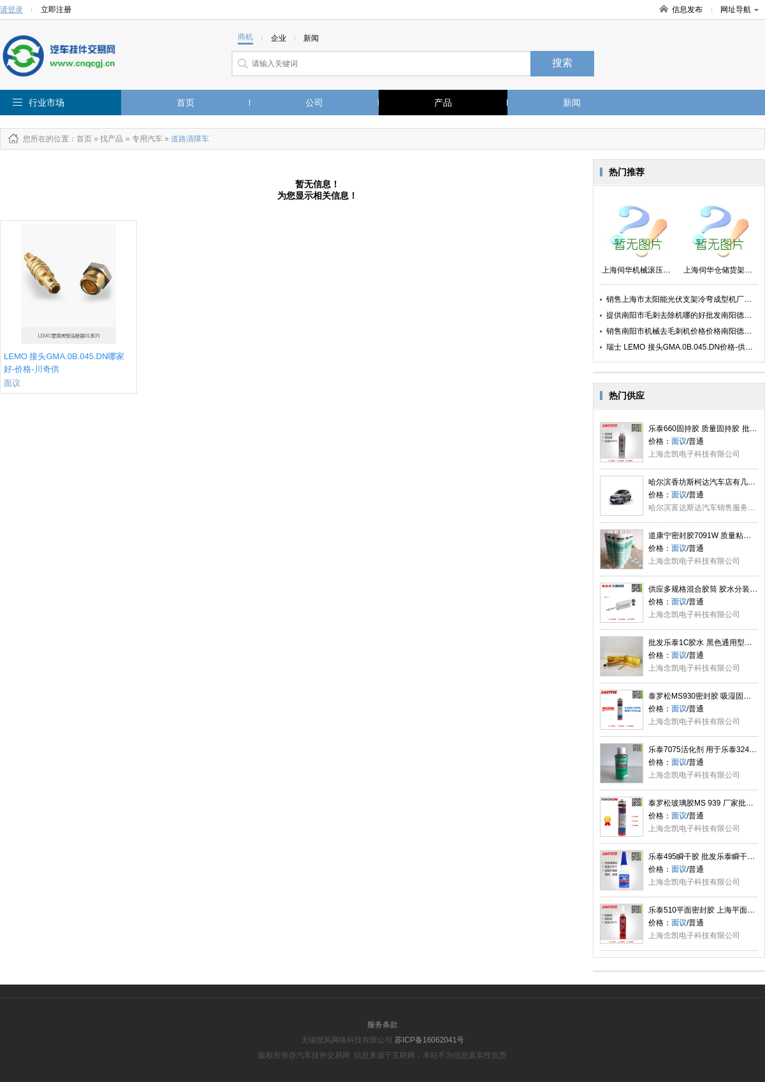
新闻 (572, 102)
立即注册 (56, 9)
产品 (443, 102)
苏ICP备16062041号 (429, 1040)
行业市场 (46, 102)
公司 (314, 102)
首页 (185, 102)
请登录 (11, 9)
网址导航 (739, 9)
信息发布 (687, 9)
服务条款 (382, 1024)
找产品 (111, 138)
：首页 (80, 138)
